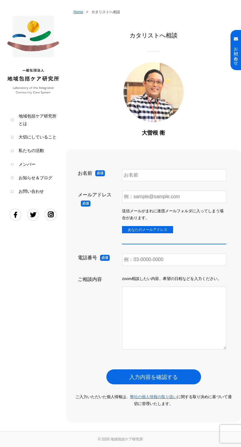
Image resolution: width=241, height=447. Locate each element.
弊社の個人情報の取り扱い (153, 397)
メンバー (27, 164)
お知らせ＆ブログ (35, 178)
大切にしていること (37, 137)
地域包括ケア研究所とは (37, 120)
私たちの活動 (31, 150)
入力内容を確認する (153, 377)
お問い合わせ (31, 191)
